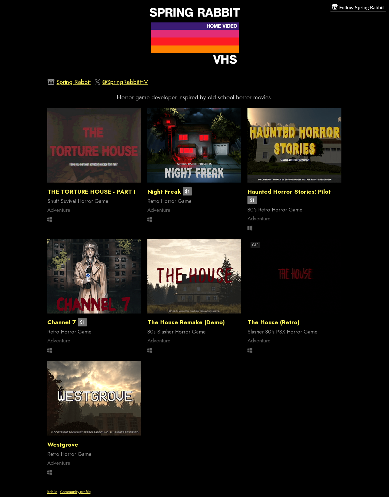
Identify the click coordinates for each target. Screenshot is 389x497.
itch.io (52, 491)
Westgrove (62, 444)
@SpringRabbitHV (125, 81)
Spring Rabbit (73, 81)
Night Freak (164, 191)
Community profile (75, 491)
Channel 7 (61, 322)
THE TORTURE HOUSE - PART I (91, 191)
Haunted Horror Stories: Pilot (289, 191)
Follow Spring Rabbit (358, 7)
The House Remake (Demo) (186, 322)
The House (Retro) (273, 322)
